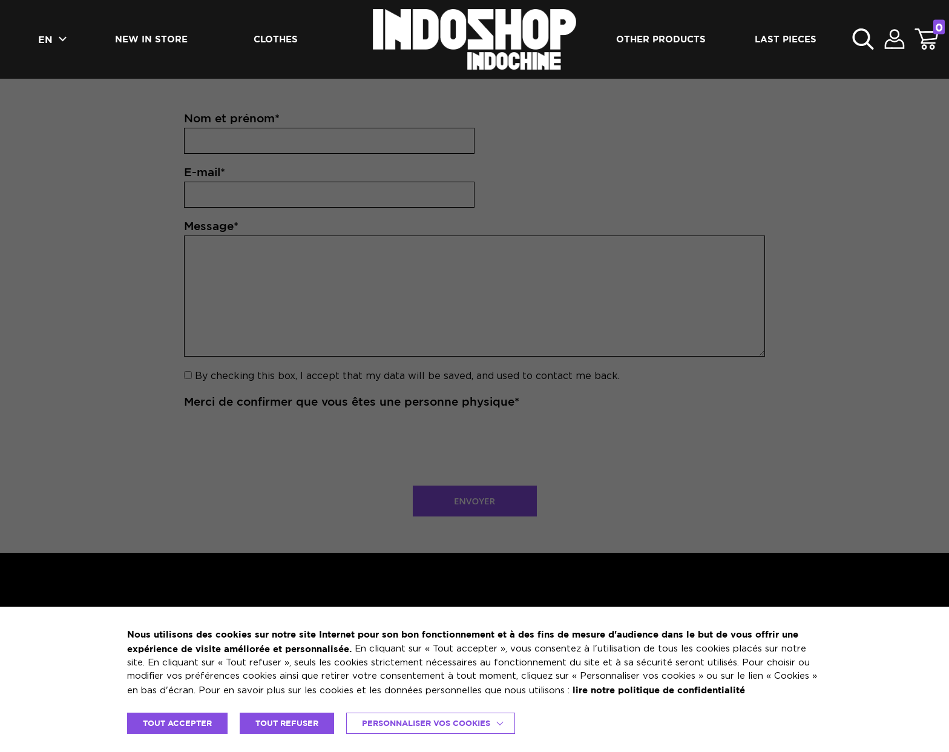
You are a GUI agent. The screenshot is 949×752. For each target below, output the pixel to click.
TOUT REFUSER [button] (286, 723)
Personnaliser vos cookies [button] (426, 723)
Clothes (276, 39)
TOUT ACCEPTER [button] (177, 723)
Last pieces (785, 39)
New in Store (151, 39)
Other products (661, 39)
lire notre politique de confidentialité (659, 690)
